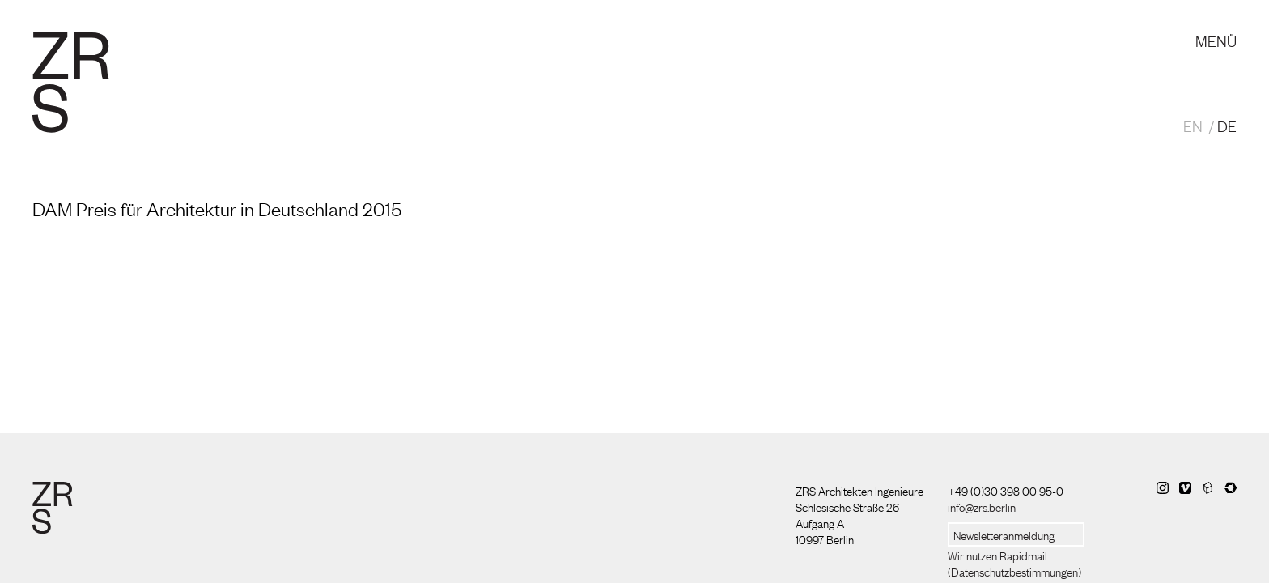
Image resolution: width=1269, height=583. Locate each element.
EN (1193, 125)
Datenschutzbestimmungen (1014, 571)
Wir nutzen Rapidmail (997, 555)
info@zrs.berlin (982, 506)
